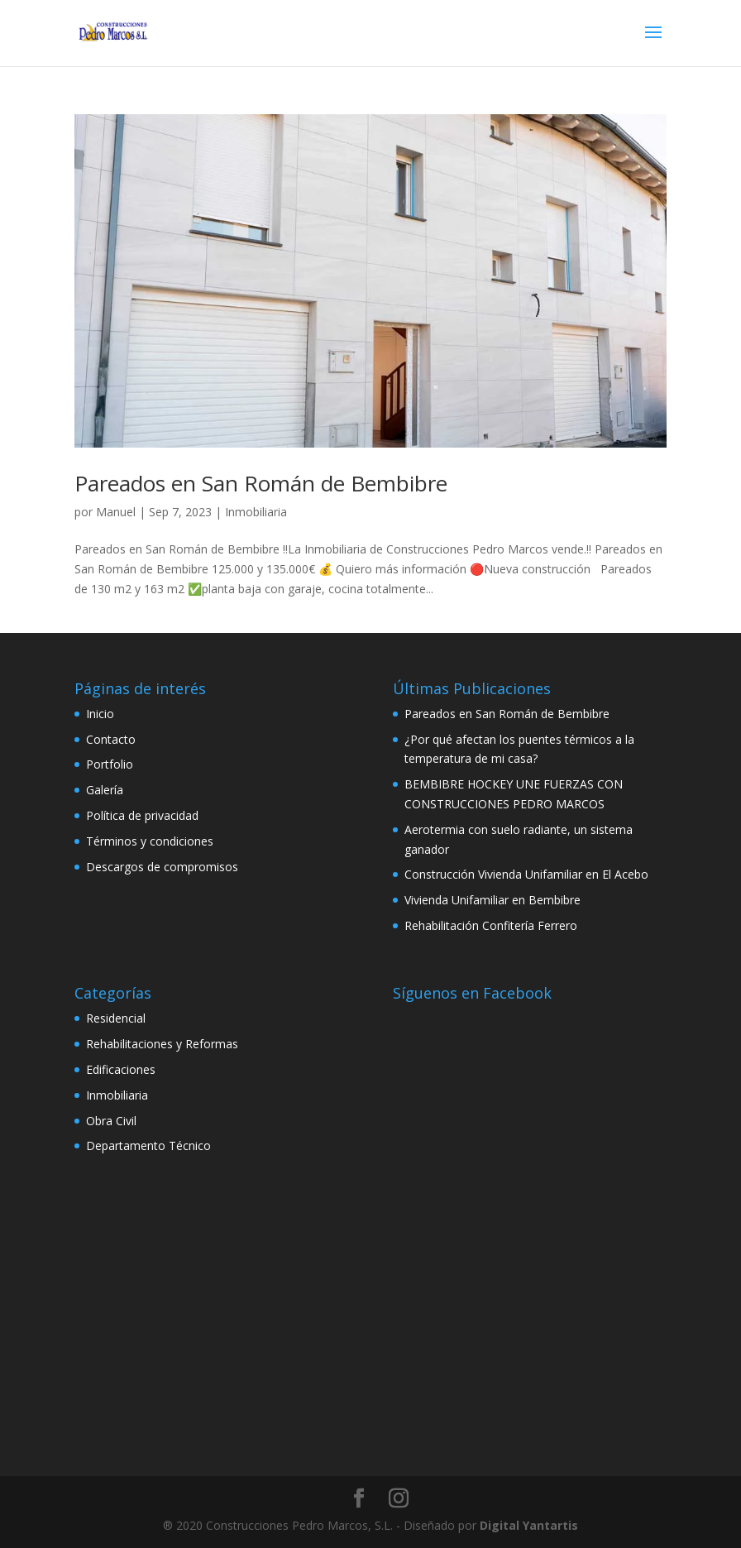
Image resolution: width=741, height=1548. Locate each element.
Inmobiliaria (256, 512)
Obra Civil (111, 1121)
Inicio (100, 713)
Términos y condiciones (149, 841)
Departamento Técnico (148, 1145)
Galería (104, 790)
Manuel (116, 512)
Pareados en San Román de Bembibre (260, 483)
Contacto (111, 739)
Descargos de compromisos (162, 867)
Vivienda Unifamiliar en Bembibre (492, 900)
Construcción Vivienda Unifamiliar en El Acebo (526, 874)
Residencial (116, 1018)
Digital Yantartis (529, 1525)
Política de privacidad (142, 815)
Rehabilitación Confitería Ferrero (490, 925)
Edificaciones (120, 1069)
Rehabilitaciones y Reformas (162, 1044)
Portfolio (109, 764)
